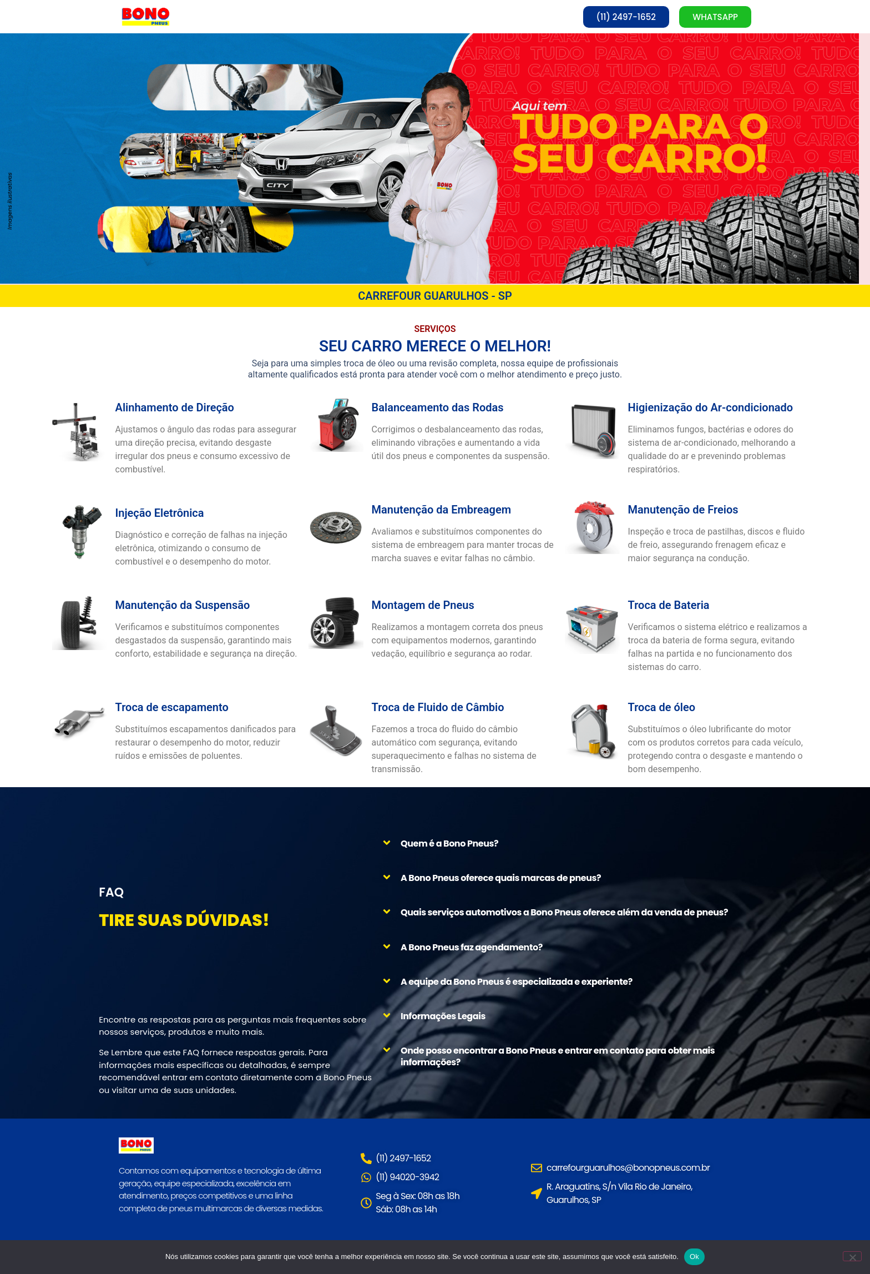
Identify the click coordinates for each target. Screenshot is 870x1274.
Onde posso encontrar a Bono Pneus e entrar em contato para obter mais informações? (558, 1057)
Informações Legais (443, 1016)
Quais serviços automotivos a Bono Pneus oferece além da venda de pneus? (564, 913)
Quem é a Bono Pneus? (449, 843)
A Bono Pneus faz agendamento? (472, 947)
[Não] (852, 1256)
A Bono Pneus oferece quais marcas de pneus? (501, 878)
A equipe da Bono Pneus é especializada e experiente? (517, 981)
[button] (577, 843)
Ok (694, 1256)
